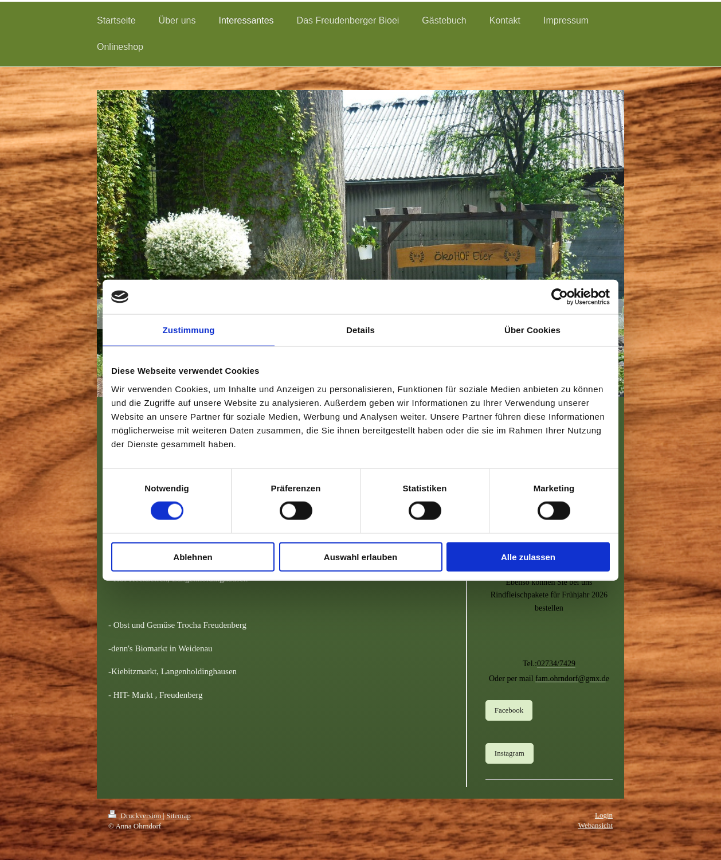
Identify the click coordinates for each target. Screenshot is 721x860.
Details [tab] (360, 330)
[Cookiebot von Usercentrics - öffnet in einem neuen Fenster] (560, 297)
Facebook (509, 710)
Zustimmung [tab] (189, 330)
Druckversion (135, 815)
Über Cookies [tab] (532, 330)
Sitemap (178, 815)
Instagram (509, 753)
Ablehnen (192, 556)
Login (604, 815)
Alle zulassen (528, 556)
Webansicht (595, 825)
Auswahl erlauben (360, 556)
